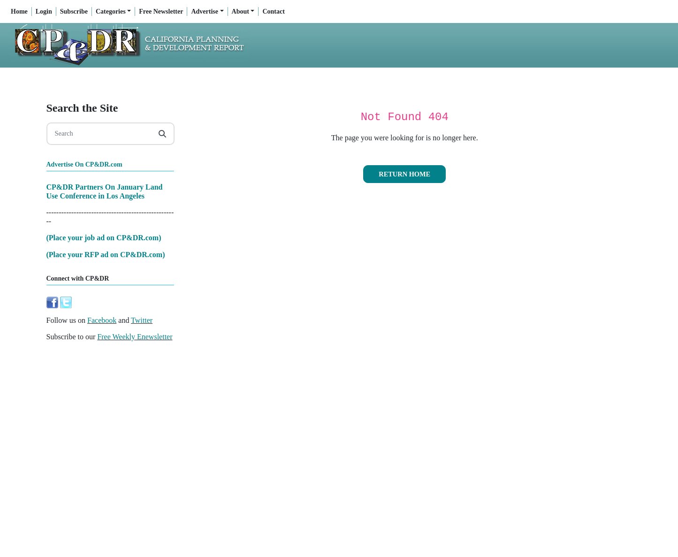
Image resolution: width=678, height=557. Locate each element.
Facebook (101, 320)
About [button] (240, 11)
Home (19, 11)
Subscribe (74, 11)
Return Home (404, 174)
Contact (273, 11)
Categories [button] (111, 11)
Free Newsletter (161, 11)
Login (44, 11)
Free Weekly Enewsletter (134, 337)
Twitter (141, 320)
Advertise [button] (204, 11)
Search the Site (82, 108)
